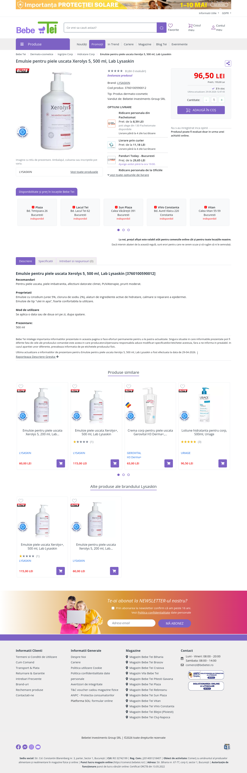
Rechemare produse (29, 690)
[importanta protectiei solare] (123, 4)
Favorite (173, 28)
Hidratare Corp (86, 54)
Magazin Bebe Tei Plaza (143, 684)
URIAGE (185, 453)
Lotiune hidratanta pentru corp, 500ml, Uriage (204, 432)
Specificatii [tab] (46, 261)
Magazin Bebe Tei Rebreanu (146, 690)
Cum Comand (25, 662)
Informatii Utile (208, 13)
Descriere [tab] (25, 261)
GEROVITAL (134, 453)
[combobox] (110, 27)
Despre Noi (78, 657)
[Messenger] (24, 746)
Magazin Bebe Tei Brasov (144, 662)
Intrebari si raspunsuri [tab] (76, 261)
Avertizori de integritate (86, 684)
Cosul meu (194, 27)
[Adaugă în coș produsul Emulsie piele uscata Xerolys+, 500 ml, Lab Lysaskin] (115, 463)
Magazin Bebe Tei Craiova (145, 668)
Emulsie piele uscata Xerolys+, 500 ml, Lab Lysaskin (96, 432)
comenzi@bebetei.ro (199, 665)
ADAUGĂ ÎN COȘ (201, 110)
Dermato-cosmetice (41, 54)
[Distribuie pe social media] (228, 63)
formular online (102, 701)
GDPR (225, 13)
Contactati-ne (25, 695)
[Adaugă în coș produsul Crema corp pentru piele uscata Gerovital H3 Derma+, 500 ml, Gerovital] (168, 463)
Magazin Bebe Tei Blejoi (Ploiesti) (149, 712)
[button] (118, 230)
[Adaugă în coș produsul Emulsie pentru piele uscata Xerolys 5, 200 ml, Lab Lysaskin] (61, 463)
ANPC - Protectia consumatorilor (92, 695)
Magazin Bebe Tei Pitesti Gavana (149, 679)
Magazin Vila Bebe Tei (142, 673)
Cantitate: (193, 100)
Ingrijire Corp (65, 54)
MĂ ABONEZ (175, 623)
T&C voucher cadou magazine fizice (94, 690)
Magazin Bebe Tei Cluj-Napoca (148, 717)
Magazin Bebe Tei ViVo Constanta (150, 706)
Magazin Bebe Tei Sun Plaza (146, 695)
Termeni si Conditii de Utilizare (36, 657)
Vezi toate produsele (84, 172)
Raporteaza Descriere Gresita (37, 357)
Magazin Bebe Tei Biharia (144, 657)
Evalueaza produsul (119, 75)
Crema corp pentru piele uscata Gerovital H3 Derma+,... (150, 432)
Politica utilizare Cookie (86, 668)
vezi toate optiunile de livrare (128, 175)
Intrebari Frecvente (28, 679)
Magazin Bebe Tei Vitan (143, 701)
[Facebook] (18, 746)
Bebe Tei (21, 54)
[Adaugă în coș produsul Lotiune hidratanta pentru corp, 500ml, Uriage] (222, 463)
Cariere (76, 662)
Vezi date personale (161, 612)
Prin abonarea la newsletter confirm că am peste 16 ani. (153, 608)
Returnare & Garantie (30, 673)
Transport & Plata (27, 668)
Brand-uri (22, 684)
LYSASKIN (123, 83)
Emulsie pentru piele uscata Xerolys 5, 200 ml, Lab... (42, 432)
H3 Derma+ (134, 457)
